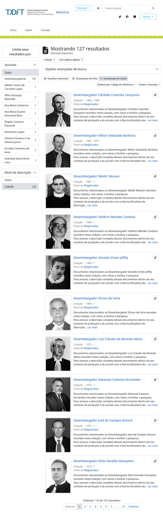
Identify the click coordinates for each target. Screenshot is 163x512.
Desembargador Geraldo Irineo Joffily (101, 258)
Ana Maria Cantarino (20, 106)
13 (123, 506)
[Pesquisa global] (127, 8)
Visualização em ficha (85, 78)
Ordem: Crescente (148, 84)
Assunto (10, 65)
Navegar (82, 8)
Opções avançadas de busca (65, 69)
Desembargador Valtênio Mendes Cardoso (104, 217)
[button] (119, 16)
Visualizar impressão (56, 78)
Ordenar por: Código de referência (115, 84)
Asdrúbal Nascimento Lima (20, 160)
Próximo (133, 506)
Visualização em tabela (113, 78)
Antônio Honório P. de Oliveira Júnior (20, 140)
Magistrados (91, 104)
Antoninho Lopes (20, 132)
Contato (45, 30)
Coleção (20, 187)
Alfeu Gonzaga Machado (20, 97)
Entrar (147, 16)
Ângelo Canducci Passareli (20, 123)
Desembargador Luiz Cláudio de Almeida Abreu (108, 339)
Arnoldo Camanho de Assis (20, 150)
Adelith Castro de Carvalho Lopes (20, 87)
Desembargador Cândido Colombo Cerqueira (107, 95)
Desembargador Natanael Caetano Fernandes (107, 379)
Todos (8, 72)
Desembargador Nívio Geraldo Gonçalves (104, 461)
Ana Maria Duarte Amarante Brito (20, 113)
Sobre (28, 30)
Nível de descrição (18, 172)
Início (13, 30)
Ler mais (153, 120)
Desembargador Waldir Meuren (97, 176)
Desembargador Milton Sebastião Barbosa (104, 135)
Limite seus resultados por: (20, 51)
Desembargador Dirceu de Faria (97, 298)
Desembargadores (20, 79)
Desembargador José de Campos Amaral (103, 420)
